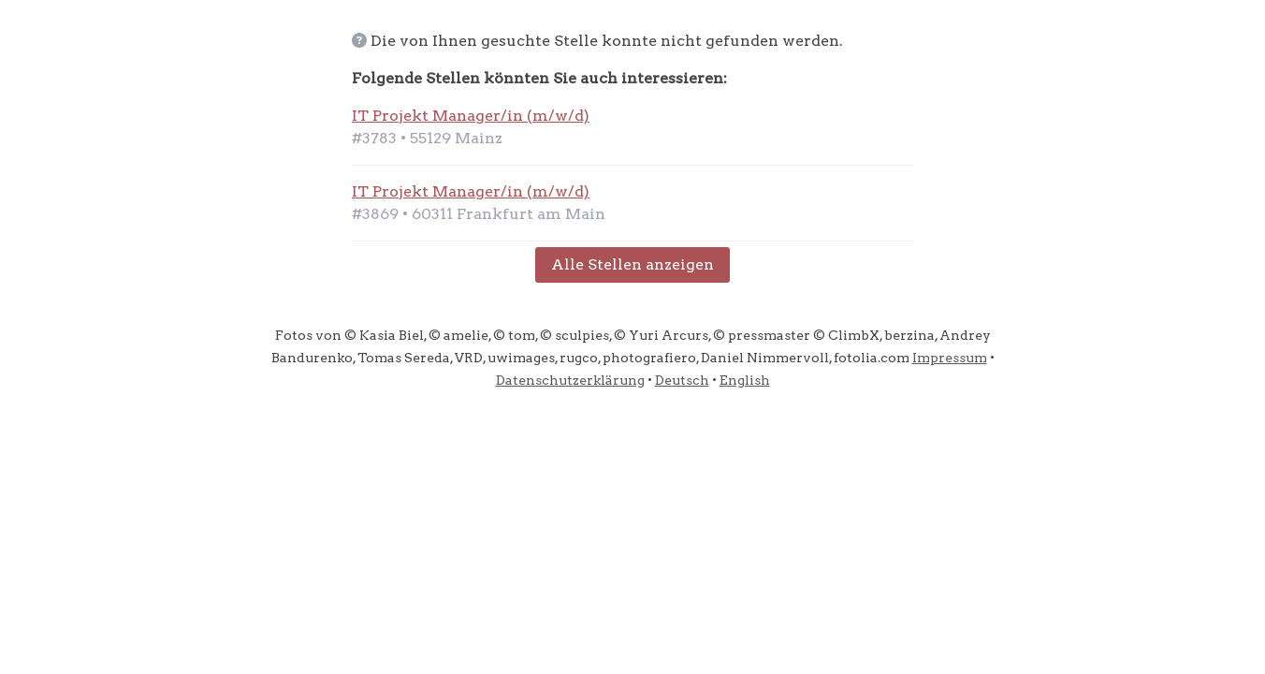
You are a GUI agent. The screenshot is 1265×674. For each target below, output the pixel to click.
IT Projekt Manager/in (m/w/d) (470, 116)
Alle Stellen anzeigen (632, 264)
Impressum (949, 357)
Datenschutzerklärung (570, 380)
